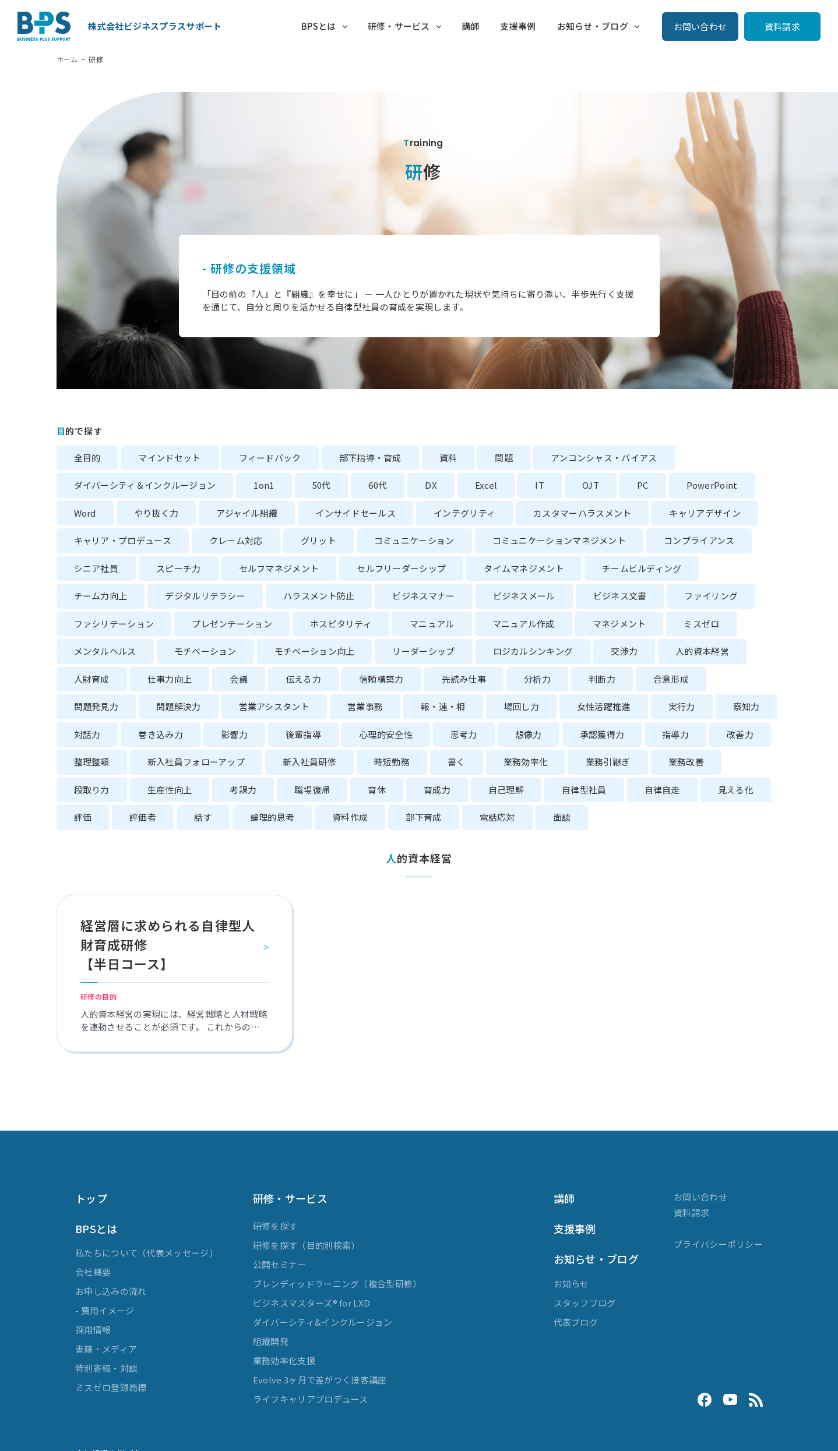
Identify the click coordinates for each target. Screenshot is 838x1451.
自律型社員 (584, 789)
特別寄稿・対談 (106, 1368)
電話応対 (497, 817)
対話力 (87, 734)
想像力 (528, 734)
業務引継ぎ (608, 761)
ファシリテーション (114, 623)
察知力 (746, 706)
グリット (318, 540)
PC (643, 485)
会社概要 (93, 1272)
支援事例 (516, 25)
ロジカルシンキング (533, 651)
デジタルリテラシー (205, 595)
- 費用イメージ (104, 1310)
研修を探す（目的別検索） (306, 1245)
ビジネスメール (524, 595)
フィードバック (270, 457)
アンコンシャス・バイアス (604, 457)
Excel (486, 485)
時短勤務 (392, 761)
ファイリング (711, 595)
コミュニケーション (414, 540)
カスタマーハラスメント (582, 513)
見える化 (736, 789)
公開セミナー (280, 1264)
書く (457, 761)
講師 (464, 25)
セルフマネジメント (279, 568)
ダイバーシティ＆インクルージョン (145, 485)
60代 (377, 485)
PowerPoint (712, 485)
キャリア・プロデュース (122, 540)
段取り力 (92, 789)
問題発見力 (96, 706)
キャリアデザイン (704, 513)
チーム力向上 (101, 595)
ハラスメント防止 (318, 595)
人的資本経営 (702, 651)
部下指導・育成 (370, 457)
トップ (91, 1198)
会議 (239, 679)
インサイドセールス (355, 513)
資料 (448, 457)
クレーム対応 (236, 540)
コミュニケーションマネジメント (559, 540)
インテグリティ (464, 513)
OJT (590, 485)
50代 (321, 485)
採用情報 (93, 1329)
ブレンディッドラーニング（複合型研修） (337, 1283)
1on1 (263, 485)
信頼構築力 (381, 679)
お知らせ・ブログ (592, 26)
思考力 (463, 734)
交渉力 (624, 651)
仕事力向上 (169, 679)
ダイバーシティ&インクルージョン (323, 1322)
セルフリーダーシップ (401, 568)
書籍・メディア (106, 1349)
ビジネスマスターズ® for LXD (311, 1303)
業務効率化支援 (284, 1360)
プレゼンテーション (232, 623)
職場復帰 (312, 789)
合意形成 (671, 679)
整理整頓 (92, 761)
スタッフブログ (585, 1303)
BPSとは (311, 26)
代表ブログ (576, 1322)
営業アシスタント (274, 706)
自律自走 (662, 789)
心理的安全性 (386, 734)
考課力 (243, 789)
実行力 (681, 706)
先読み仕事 (464, 679)
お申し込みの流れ (110, 1291)
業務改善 (686, 761)
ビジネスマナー (423, 595)
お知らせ (571, 1283)
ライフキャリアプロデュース (310, 1399)
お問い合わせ (700, 26)
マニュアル (432, 623)
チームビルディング (642, 568)
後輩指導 (303, 734)
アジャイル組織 (246, 513)
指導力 (675, 734)
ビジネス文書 (620, 595)
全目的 (87, 457)
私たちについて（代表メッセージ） (146, 1253)
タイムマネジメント (524, 568)
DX (431, 485)
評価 (83, 817)
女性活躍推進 (604, 706)
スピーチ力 (178, 568)
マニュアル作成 (523, 623)
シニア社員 (96, 568)
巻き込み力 (160, 734)
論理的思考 (272, 817)
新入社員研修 (309, 761)
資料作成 (350, 817)
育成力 (437, 789)
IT (539, 485)
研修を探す (275, 1226)
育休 (377, 789)
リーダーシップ (423, 651)
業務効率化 (525, 761)
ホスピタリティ (341, 623)
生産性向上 (169, 789)
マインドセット (169, 457)
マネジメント (619, 623)
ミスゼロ (701, 623)
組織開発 (270, 1341)
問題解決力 (178, 706)
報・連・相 (443, 706)
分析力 (537, 679)
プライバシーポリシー (718, 1244)
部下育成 (423, 817)
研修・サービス (391, 26)
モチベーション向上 (314, 651)
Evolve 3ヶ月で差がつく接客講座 (320, 1380)
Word (85, 513)
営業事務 (365, 706)
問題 (504, 457)
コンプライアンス (699, 540)
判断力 (602, 679)
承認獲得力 (602, 734)
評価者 (142, 817)
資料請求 (782, 26)
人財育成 (92, 679)
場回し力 (521, 706)
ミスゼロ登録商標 (110, 1387)
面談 (562, 817)
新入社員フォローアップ (196, 761)
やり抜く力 (156, 513)
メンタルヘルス (105, 651)
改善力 (740, 734)
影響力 (234, 734)
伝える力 (303, 679)
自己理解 (506, 789)
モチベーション (205, 651)
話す (203, 817)
